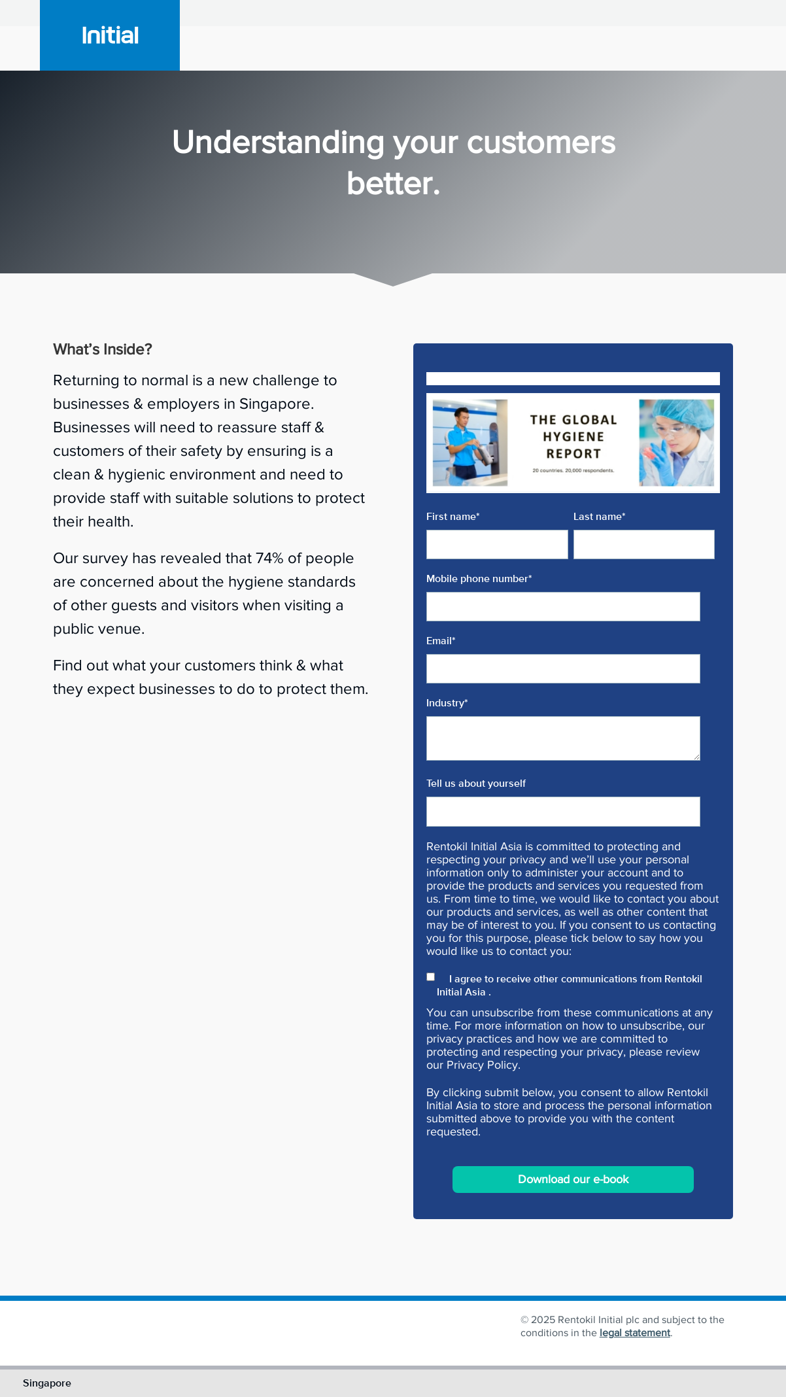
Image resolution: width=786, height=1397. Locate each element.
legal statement (635, 1332)
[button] (393, 267)
